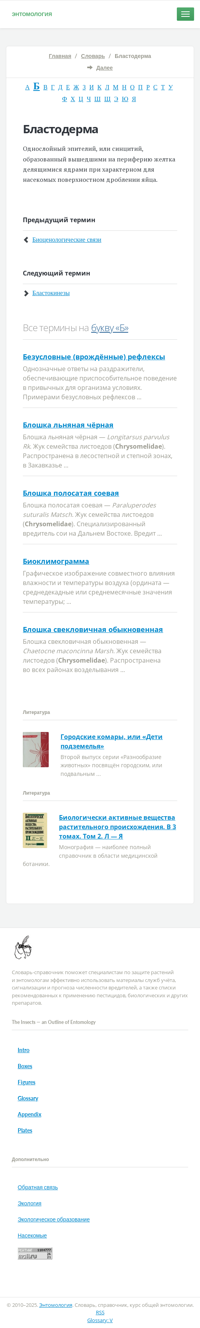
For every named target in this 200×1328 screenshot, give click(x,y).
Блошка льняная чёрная (68, 424)
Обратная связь (38, 1187)
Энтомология (32, 14)
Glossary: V (100, 1320)
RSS (100, 1312)
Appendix (29, 1114)
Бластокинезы (51, 293)
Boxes (25, 1066)
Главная (60, 56)
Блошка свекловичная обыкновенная (93, 629)
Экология (29, 1203)
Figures (26, 1082)
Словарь (93, 56)
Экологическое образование (54, 1219)
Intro (23, 1050)
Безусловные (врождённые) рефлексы (94, 356)
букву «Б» (109, 327)
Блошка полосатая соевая (71, 493)
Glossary (28, 1098)
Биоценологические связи (66, 239)
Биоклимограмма (56, 561)
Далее (104, 67)
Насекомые (32, 1235)
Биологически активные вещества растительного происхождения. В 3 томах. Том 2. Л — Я (117, 827)
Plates (25, 1130)
